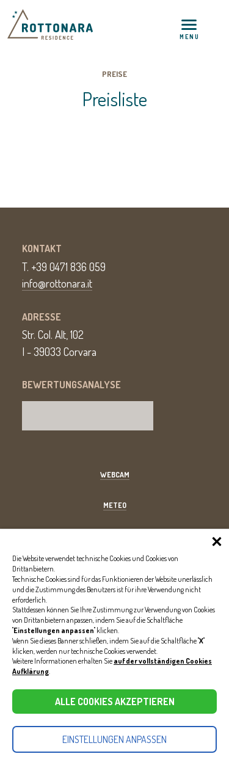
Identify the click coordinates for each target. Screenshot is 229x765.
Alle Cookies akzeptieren (115, 701)
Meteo (114, 505)
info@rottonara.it (57, 283)
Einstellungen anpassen (114, 739)
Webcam (114, 474)
